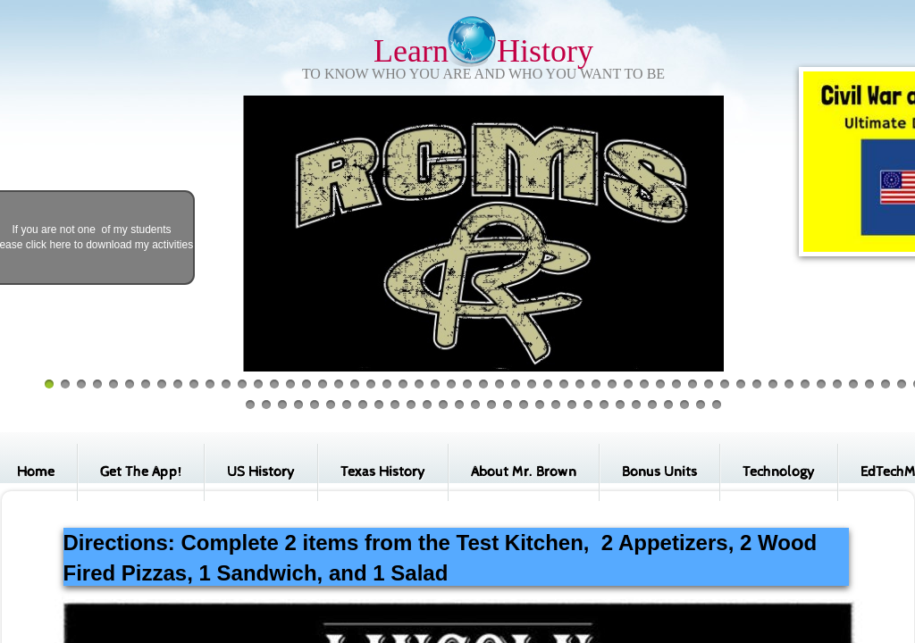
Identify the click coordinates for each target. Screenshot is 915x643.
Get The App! (140, 471)
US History (261, 471)
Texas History (382, 471)
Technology (779, 471)
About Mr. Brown (523, 471)
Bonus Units (659, 471)
